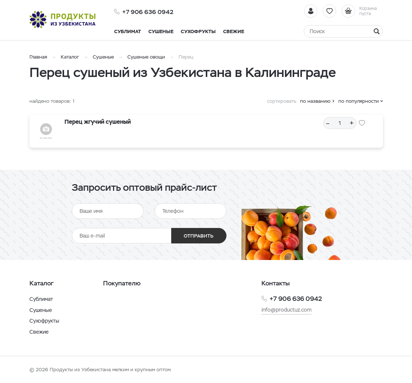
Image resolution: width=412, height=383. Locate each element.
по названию (315, 101)
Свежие (39, 331)
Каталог (70, 57)
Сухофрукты (44, 320)
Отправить (199, 236)
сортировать (281, 101)
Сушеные (103, 57)
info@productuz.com (286, 309)
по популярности (358, 101)
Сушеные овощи (146, 57)
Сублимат (41, 299)
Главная (38, 57)
